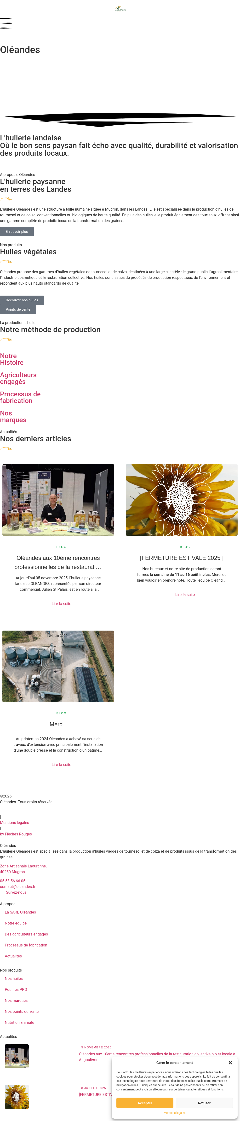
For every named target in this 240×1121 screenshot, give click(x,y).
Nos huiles (14, 978)
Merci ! (58, 724)
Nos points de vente (22, 1011)
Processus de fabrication (26, 945)
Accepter (145, 1103)
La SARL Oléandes (20, 912)
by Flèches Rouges (16, 834)
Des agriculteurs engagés (26, 934)
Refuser (204, 1103)
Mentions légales (175, 1113)
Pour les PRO (16, 989)
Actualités (13, 956)
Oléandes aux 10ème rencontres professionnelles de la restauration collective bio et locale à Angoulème (58, 563)
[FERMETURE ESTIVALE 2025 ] (182, 558)
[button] (230, 1062)
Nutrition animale (19, 1022)
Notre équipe (16, 923)
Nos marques (16, 1000)
